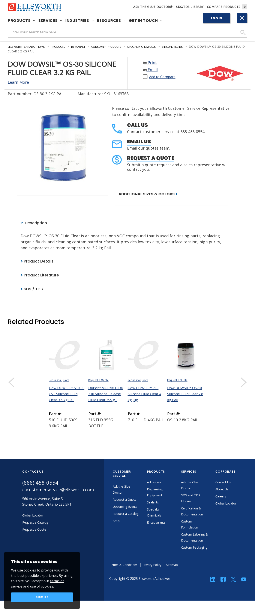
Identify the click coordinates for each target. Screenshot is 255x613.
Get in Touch (145, 20)
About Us (233, 489)
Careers (232, 496)
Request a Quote (150, 158)
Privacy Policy (167, 577)
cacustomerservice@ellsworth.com (63, 490)
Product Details (37, 261)
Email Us (139, 141)
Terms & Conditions (136, 577)
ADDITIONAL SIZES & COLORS (148, 194)
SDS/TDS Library (190, 7)
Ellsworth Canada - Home (29, 47)
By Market (88, 47)
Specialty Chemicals (159, 47)
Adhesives (166, 482)
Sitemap (189, 577)
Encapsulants (168, 523)
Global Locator (238, 504)
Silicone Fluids (194, 47)
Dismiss (42, 597)
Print (150, 62)
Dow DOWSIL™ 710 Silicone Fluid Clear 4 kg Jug (145, 394)
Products (21, 20)
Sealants (165, 502)
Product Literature (40, 275)
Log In (216, 18)
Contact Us (235, 482)
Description (34, 223)
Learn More (18, 82)
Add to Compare (164, 76)
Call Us (137, 125)
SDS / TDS (32, 289)
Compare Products (227, 7)
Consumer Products (120, 47)
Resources (111, 20)
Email (150, 69)
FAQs (128, 533)
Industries (79, 20)
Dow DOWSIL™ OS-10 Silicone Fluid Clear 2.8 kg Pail (184, 394)
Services (50, 20)
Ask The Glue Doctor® (152, 7)
